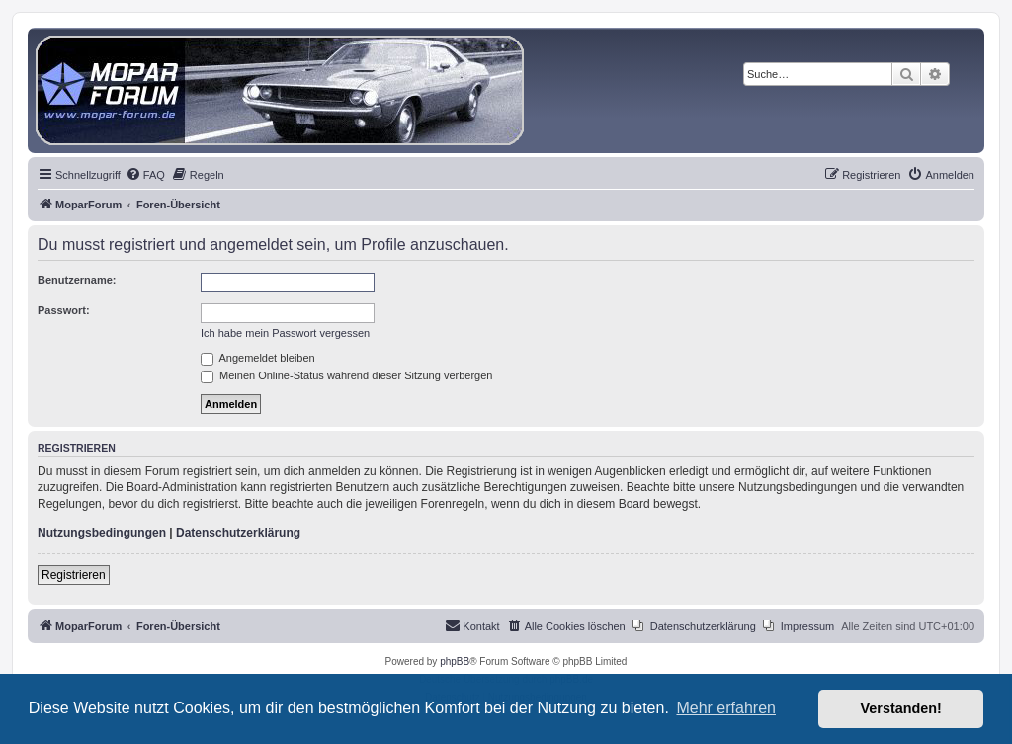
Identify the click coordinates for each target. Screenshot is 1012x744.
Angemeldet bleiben (258, 358)
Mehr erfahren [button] (726, 708)
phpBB (454, 661)
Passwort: (64, 310)
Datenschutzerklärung (238, 532)
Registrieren (74, 575)
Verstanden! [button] (901, 708)
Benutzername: (77, 280)
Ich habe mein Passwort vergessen (285, 333)
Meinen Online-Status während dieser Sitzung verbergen (346, 375)
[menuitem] (145, 175)
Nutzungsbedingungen (102, 532)
